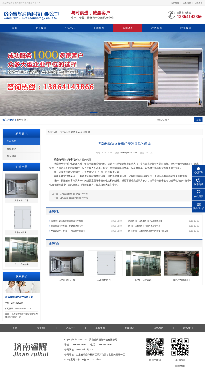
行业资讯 (11, 148)
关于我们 (175, 2)
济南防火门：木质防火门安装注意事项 (163, 220)
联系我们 (187, 2)
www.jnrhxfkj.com (129, 153)
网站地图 (180, 366)
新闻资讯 (73, 132)
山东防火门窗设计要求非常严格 (74, 198)
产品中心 (69, 28)
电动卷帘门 (22, 119)
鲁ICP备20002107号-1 (89, 359)
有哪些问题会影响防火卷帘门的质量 (86, 220)
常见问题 (11, 156)
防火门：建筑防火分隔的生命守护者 (163, 225)
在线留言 (198, 2)
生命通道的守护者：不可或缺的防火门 (86, 230)
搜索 (198, 119)
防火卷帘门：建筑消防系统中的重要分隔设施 (163, 230)
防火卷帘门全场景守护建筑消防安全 (86, 225)
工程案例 (98, 28)
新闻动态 (127, 28)
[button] (94, 112)
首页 (14, 28)
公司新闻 (11, 141)
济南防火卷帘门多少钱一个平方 (74, 194)
